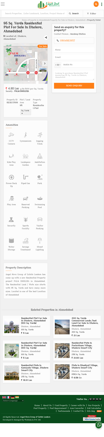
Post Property (40, 408)
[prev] (6, 63)
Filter (91, 13)
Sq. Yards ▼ (25, 112)
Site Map (91, 411)
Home (24, 20)
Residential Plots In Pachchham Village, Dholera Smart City (82, 345)
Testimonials (64, 411)
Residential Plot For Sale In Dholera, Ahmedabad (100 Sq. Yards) (34, 320)
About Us (47, 405)
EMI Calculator (94, 408)
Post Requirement (58, 408)
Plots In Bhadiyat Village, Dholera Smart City (85, 366)
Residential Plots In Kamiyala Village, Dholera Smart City (34, 368)
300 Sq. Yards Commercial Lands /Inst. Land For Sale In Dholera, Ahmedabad (85, 322)
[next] (45, 63)
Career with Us (78, 405)
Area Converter (77, 408)
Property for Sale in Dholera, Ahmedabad (67, 20)
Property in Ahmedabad (39, 20)
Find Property (61, 405)
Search (74, 13)
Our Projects (94, 405)
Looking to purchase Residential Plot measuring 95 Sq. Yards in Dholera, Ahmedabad (74, 75)
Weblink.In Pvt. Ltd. (33, 420)
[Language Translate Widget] (13, 400)
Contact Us (78, 411)
